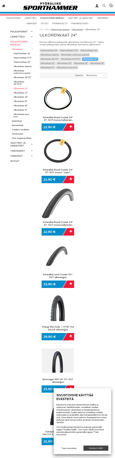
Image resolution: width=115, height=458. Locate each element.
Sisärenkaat (17, 121)
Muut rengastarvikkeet (22, 138)
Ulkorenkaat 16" (97, 63)
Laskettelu (31, 18)
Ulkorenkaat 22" (48, 63)
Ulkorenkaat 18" (81, 63)
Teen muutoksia (68, 448)
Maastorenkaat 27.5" (69, 50)
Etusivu (26, 420)
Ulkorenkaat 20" (64, 63)
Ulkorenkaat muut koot (67, 67)
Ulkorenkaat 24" (90, 59)
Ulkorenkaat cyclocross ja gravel (75, 55)
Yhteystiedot (44, 426)
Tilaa (105, 336)
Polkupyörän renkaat (52, 18)
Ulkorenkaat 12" (47, 67)
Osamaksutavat (80, 23)
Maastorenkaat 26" (89, 50)
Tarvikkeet (103, 18)
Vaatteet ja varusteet (80, 18)
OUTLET (45, 23)
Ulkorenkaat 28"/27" (50, 59)
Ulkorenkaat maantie (50, 55)
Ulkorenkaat (17, 49)
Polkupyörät (13, 18)
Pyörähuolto (59, 23)
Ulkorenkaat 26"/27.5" (71, 59)
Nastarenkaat (18, 125)
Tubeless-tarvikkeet (20, 130)
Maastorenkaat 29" (49, 50)
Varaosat (31, 23)
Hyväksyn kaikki (96, 448)
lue (93, 338)
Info (39, 420)
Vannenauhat (17, 134)
